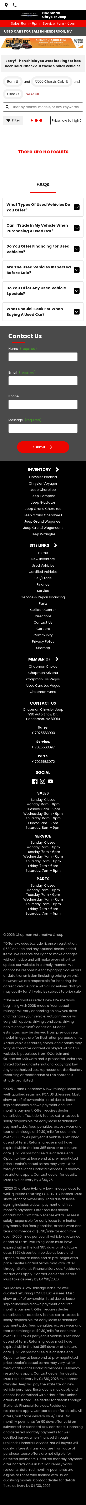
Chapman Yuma (43, 691)
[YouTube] (50, 781)
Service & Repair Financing (43, 597)
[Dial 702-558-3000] (14, 5)
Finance (43, 584)
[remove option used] (13, 94)
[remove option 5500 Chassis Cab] (51, 81)
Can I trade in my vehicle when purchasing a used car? (43, 228)
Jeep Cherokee (43, 489)
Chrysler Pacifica (43, 477)
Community (43, 635)
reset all (32, 94)
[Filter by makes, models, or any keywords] (43, 107)
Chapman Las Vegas (43, 679)
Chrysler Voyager (43, 483)
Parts (43, 603)
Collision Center (43, 609)
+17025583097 (43, 747)
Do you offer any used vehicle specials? (43, 290)
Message (25, 420)
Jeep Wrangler (43, 534)
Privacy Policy (43, 641)
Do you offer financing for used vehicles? (43, 249)
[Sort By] (66, 120)
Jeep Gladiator (43, 502)
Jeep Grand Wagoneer (43, 521)
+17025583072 (43, 761)
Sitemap (43, 648)
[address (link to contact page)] (6, 5)
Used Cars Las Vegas (43, 685)
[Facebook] (34, 781)
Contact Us (43, 622)
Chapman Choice (43, 666)
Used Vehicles (43, 565)
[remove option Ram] (13, 81)
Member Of (39, 659)
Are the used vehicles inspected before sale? (43, 269)
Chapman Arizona (43, 672)
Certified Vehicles (43, 571)
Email (22, 372)
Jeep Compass (43, 496)
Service (43, 590)
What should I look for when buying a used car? (43, 311)
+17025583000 (43, 732)
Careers (43, 628)
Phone (13, 396)
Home (43, 552)
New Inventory (43, 559)
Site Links (40, 546)
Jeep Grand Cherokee (43, 508)
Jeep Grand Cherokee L (43, 515)
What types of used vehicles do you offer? (43, 207)
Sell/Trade (43, 578)
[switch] (81, 5)
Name (22, 348)
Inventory (40, 470)
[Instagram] (42, 781)
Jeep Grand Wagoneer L (43, 527)
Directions (43, 616)
